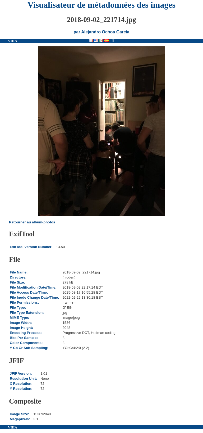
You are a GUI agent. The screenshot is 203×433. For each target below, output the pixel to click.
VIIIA (12, 41)
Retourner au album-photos (32, 222)
